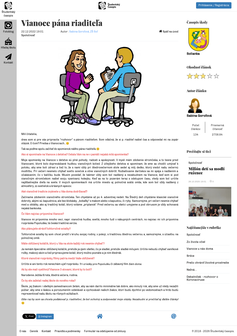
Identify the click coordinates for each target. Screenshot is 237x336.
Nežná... (192, 269)
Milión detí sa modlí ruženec (206, 170)
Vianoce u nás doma (200, 248)
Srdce (190, 255)
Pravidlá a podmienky (67, 331)
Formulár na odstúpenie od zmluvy (105, 331)
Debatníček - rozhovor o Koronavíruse (202, 278)
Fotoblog (8, 27)
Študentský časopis (8, 9)
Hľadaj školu (8, 43)
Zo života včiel (196, 242)
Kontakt (8, 58)
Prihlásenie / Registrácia (213, 5)
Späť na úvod (168, 31)
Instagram (45, 316)
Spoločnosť (28, 35)
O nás (22, 331)
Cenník (34, 331)
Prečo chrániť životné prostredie (208, 262)
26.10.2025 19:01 (197, 181)
